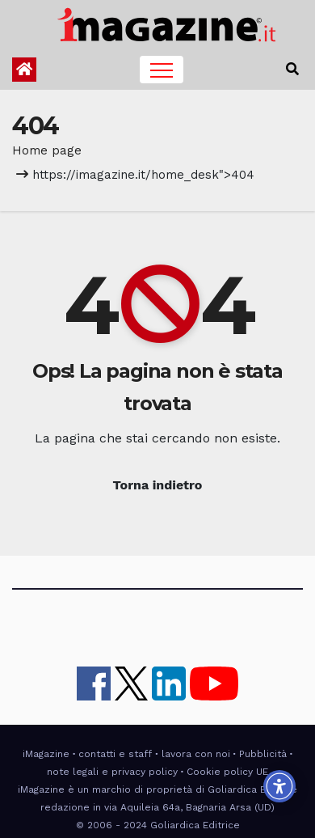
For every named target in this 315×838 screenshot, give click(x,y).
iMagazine (46, 754)
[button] (292, 69)
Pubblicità (263, 754)
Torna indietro (158, 485)
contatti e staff (115, 754)
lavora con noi (196, 754)
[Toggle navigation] (161, 69)
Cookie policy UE (227, 771)
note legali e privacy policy (112, 771)
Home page (47, 150)
